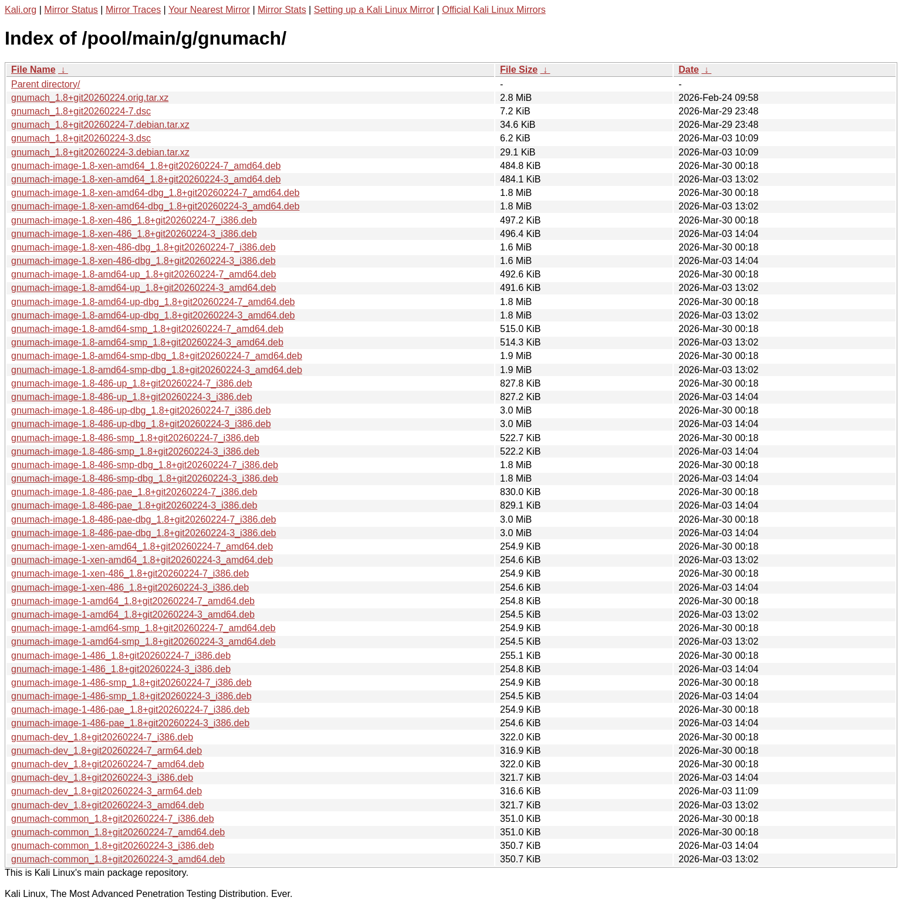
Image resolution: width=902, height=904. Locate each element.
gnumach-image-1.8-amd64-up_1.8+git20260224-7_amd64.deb (143, 274)
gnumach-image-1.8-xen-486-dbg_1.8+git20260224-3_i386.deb (143, 261)
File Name (33, 70)
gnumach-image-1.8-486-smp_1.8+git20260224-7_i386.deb (135, 438)
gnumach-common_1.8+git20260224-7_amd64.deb (118, 832)
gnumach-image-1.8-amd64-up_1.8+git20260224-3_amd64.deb (143, 288)
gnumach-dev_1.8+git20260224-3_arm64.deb (106, 791)
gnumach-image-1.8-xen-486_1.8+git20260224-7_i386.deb (134, 220)
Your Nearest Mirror (209, 10)
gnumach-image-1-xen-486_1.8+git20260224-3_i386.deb (130, 587)
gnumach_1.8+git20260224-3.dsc (81, 138)
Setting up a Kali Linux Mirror (374, 10)
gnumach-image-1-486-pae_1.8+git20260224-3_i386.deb (130, 723)
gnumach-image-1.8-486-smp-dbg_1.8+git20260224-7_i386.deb (144, 465)
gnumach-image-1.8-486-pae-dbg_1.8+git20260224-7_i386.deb (143, 519)
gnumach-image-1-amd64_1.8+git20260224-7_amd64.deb (133, 601)
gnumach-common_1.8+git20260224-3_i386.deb (112, 846)
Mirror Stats (282, 10)
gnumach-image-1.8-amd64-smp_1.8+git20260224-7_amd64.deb (147, 329)
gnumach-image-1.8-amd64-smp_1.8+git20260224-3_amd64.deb (147, 342)
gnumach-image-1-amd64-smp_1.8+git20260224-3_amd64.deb (143, 641)
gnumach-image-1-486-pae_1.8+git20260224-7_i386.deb (130, 710)
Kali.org (20, 10)
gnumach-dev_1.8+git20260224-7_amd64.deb (107, 764)
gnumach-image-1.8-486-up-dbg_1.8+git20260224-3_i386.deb (141, 424)
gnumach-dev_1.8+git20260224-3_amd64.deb (107, 805)
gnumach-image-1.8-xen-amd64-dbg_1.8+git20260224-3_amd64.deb (155, 206)
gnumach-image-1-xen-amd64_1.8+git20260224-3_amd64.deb (142, 560)
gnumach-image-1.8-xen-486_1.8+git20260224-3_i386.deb (134, 234)
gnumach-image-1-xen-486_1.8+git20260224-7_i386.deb (130, 573)
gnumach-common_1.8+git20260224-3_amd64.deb (118, 859)
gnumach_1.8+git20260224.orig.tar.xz (89, 98)
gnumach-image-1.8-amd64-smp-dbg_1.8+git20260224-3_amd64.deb (156, 370)
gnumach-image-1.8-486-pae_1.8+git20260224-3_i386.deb (134, 505)
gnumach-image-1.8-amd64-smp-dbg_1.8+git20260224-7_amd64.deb (156, 356)
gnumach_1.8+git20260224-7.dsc (81, 111)
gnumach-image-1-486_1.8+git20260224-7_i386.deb (121, 656)
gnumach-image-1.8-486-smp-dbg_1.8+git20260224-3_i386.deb (144, 478)
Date (688, 70)
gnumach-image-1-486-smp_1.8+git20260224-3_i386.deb (131, 696)
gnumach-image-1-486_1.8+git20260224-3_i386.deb (121, 669)
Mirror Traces (133, 10)
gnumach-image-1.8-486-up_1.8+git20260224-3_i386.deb (131, 397)
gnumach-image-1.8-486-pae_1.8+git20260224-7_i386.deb (134, 492)
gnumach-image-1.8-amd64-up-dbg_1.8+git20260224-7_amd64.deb (153, 302)
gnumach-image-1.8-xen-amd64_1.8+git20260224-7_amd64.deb (146, 166)
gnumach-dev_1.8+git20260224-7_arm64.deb (106, 751)
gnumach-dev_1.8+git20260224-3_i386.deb (102, 778)
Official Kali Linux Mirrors (494, 10)
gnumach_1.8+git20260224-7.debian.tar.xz (100, 125)
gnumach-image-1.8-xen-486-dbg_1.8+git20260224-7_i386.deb (143, 247)
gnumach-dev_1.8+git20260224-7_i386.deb (102, 737)
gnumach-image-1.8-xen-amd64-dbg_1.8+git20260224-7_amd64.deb (155, 193)
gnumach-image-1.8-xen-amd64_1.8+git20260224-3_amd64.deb (146, 179)
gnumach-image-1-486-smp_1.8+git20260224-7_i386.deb (131, 683)
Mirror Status (71, 10)
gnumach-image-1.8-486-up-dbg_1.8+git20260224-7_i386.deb (141, 410)
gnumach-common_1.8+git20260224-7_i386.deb (112, 819)
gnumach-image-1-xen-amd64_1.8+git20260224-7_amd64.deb (142, 546)
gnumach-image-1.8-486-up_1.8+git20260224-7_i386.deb (131, 383)
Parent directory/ (45, 84)
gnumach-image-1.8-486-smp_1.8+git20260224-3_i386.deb (135, 451)
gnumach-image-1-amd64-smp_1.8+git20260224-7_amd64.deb (143, 628)
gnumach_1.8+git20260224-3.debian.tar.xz (100, 152)
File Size (519, 70)
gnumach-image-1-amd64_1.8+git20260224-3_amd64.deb (133, 614)
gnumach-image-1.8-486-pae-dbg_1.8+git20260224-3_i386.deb (143, 533)
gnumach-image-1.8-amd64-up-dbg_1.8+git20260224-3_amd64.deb (153, 315)
